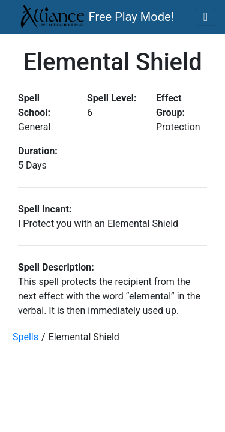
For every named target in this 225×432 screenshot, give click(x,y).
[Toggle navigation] (205, 17)
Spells (25, 337)
